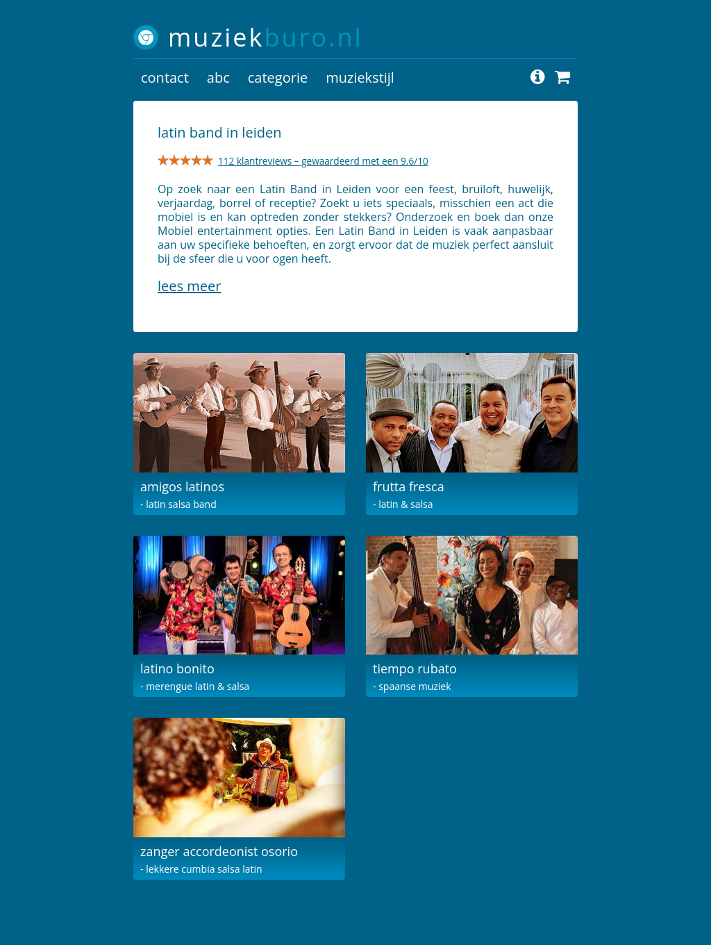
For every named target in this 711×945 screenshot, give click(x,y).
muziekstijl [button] (360, 77)
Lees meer (189, 286)
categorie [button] (278, 77)
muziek (265, 37)
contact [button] (165, 77)
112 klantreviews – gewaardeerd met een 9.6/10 (323, 160)
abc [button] (218, 77)
